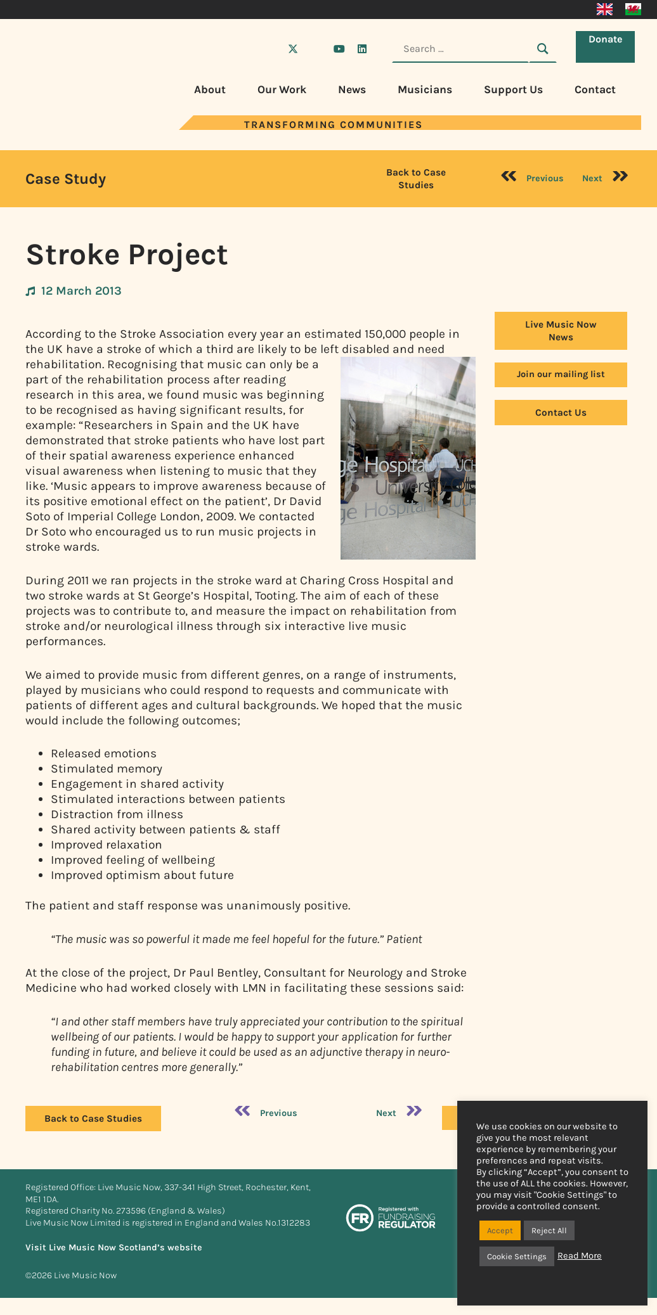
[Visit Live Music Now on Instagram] (315, 49)
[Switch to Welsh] (633, 9)
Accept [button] (500, 1230)
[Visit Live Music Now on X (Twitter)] (293, 49)
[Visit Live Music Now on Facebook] (270, 49)
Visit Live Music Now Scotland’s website (113, 1247)
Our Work (281, 89)
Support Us (513, 89)
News (352, 89)
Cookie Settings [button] (517, 1256)
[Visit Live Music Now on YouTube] (339, 49)
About (210, 89)
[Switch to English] (604, 9)
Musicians (425, 89)
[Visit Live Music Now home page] (63, 126)
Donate (608, 48)
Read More (579, 1255)
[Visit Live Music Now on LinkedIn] (362, 49)
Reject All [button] (549, 1230)
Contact (595, 89)
